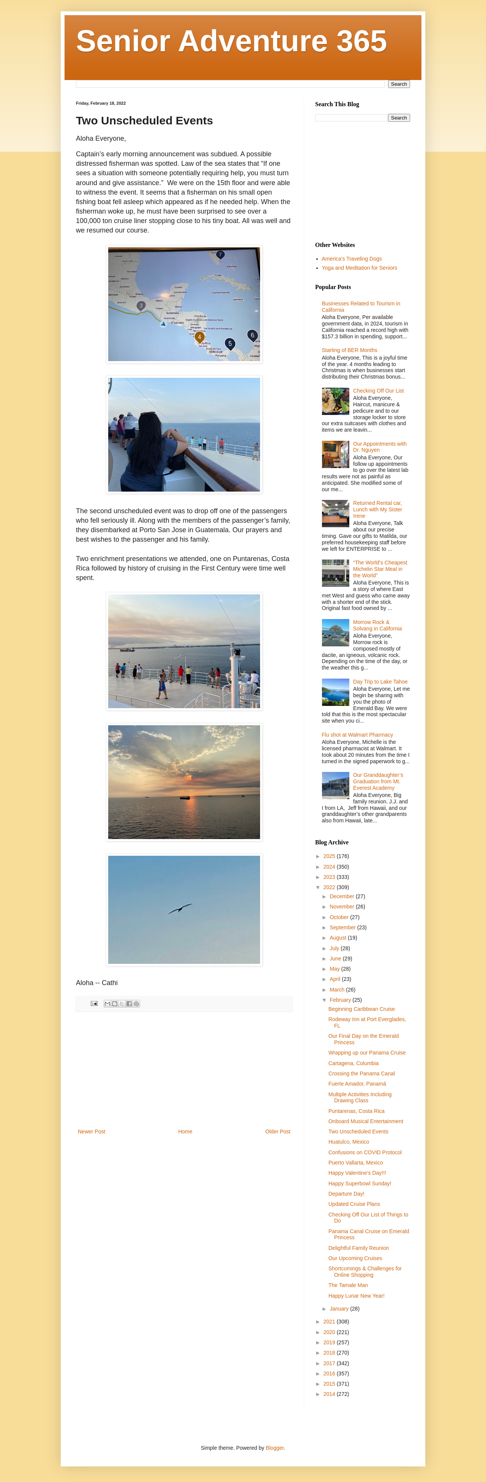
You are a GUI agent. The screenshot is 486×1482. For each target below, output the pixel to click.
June (336, 959)
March (338, 990)
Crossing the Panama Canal (361, 1073)
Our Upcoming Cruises (355, 1258)
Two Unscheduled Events (358, 1131)
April (336, 979)
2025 (330, 856)
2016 (330, 1373)
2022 (330, 887)
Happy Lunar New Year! (356, 1296)
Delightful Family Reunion (358, 1248)
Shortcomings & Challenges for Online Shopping (365, 1271)
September (343, 927)
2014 (330, 1394)
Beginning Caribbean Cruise (361, 1009)
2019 (330, 1342)
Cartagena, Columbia (353, 1063)
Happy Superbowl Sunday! (359, 1183)
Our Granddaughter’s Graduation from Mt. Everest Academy (378, 781)
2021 (330, 1322)
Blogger (275, 1448)
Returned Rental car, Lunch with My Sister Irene (377, 509)
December (342, 896)
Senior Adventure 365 (231, 41)
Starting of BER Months (349, 350)
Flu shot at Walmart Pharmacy (357, 735)
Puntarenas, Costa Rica (356, 1111)
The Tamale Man (348, 1285)
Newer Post (91, 1131)
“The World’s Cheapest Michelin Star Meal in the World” (380, 568)
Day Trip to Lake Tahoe (380, 682)
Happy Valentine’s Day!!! (357, 1173)
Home (185, 1131)
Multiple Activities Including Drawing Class (360, 1097)
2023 (330, 877)
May (335, 969)
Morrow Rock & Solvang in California (377, 625)
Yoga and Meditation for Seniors (360, 268)
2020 (330, 1332)
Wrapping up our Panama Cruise (367, 1053)
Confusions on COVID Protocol (365, 1152)
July (335, 948)
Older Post (277, 1131)
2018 (330, 1353)
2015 (330, 1384)
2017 (330, 1363)
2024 (330, 867)
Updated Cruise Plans (354, 1204)
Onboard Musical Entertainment (365, 1121)
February (341, 1000)
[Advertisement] (184, 1070)
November (342, 907)
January (340, 1309)
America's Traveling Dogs (352, 259)
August (338, 938)
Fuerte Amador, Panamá (357, 1084)
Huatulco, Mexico (348, 1142)
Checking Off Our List (378, 391)
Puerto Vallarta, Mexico (355, 1163)
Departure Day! (346, 1194)
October (340, 917)
